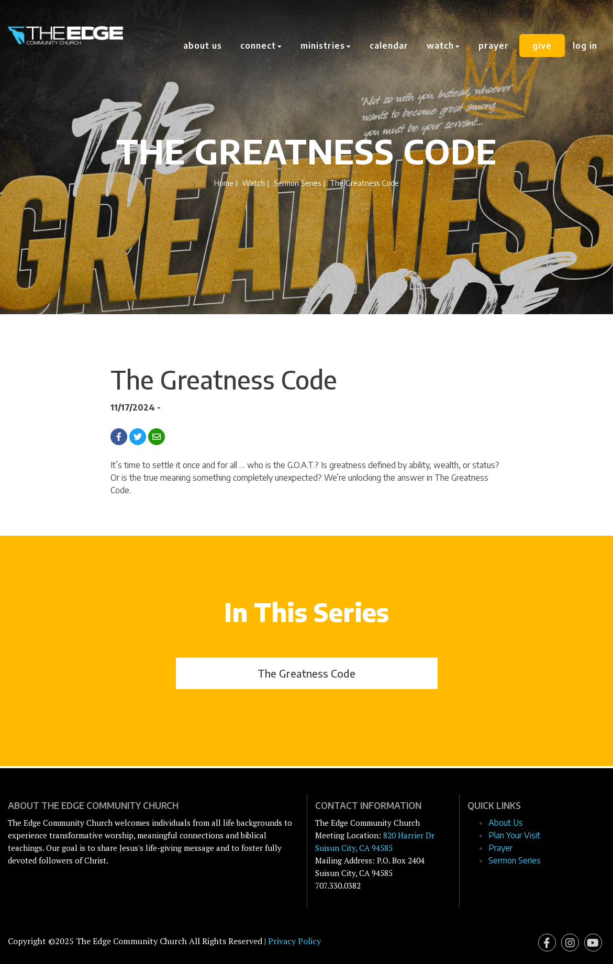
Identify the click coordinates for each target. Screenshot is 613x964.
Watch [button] (443, 45)
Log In (585, 45)
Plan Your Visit (514, 835)
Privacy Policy (294, 941)
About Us (202, 45)
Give (542, 45)
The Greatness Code (306, 673)
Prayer (493, 45)
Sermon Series (297, 182)
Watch (253, 182)
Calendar (389, 45)
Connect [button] (261, 45)
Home (223, 182)
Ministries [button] (325, 45)
